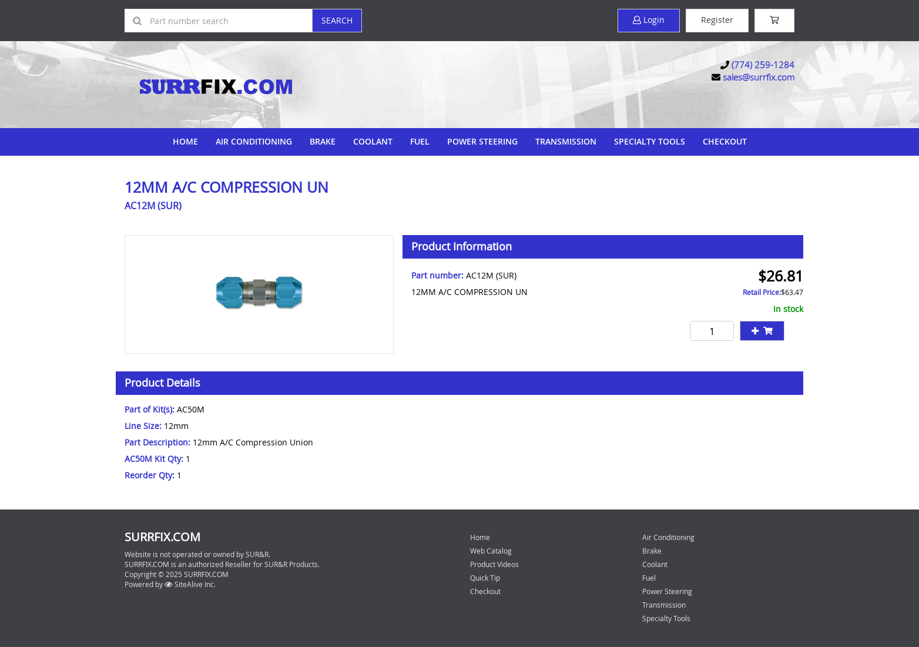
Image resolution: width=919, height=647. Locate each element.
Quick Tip (485, 577)
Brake (323, 141)
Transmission (565, 141)
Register (717, 19)
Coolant (373, 141)
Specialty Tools (649, 141)
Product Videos (494, 564)
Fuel (420, 141)
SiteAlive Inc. (190, 584)
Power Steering (482, 141)
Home (185, 141)
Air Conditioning (254, 141)
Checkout (485, 591)
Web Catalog (491, 550)
